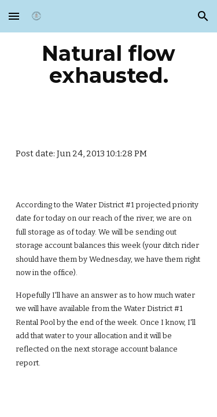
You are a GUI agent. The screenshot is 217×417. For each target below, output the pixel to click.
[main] (109, 64)
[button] (14, 16)
